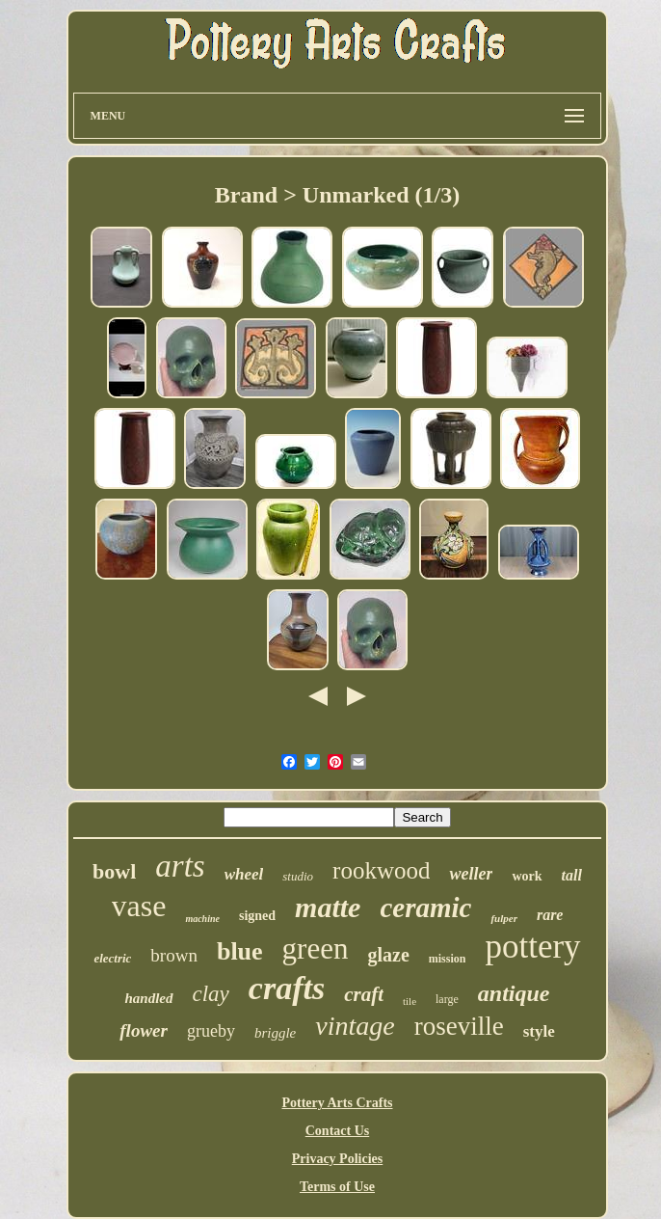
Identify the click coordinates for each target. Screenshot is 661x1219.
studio (297, 876)
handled (148, 998)
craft (363, 994)
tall (572, 875)
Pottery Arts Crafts (336, 1103)
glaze (388, 954)
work (527, 876)
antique (514, 993)
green (315, 948)
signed (257, 915)
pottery (532, 946)
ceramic (425, 907)
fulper (503, 918)
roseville (459, 1026)
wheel (244, 874)
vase (139, 905)
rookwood (381, 870)
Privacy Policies (337, 1158)
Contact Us (337, 1131)
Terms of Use (337, 1186)
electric (112, 958)
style (539, 1031)
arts (179, 866)
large (447, 999)
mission (447, 958)
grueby (211, 1031)
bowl (114, 871)
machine (202, 918)
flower (143, 1030)
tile (409, 1001)
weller (470, 873)
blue (240, 951)
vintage (354, 1026)
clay (211, 994)
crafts (287, 988)
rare (550, 915)
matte (327, 907)
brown (174, 955)
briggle (275, 1033)
